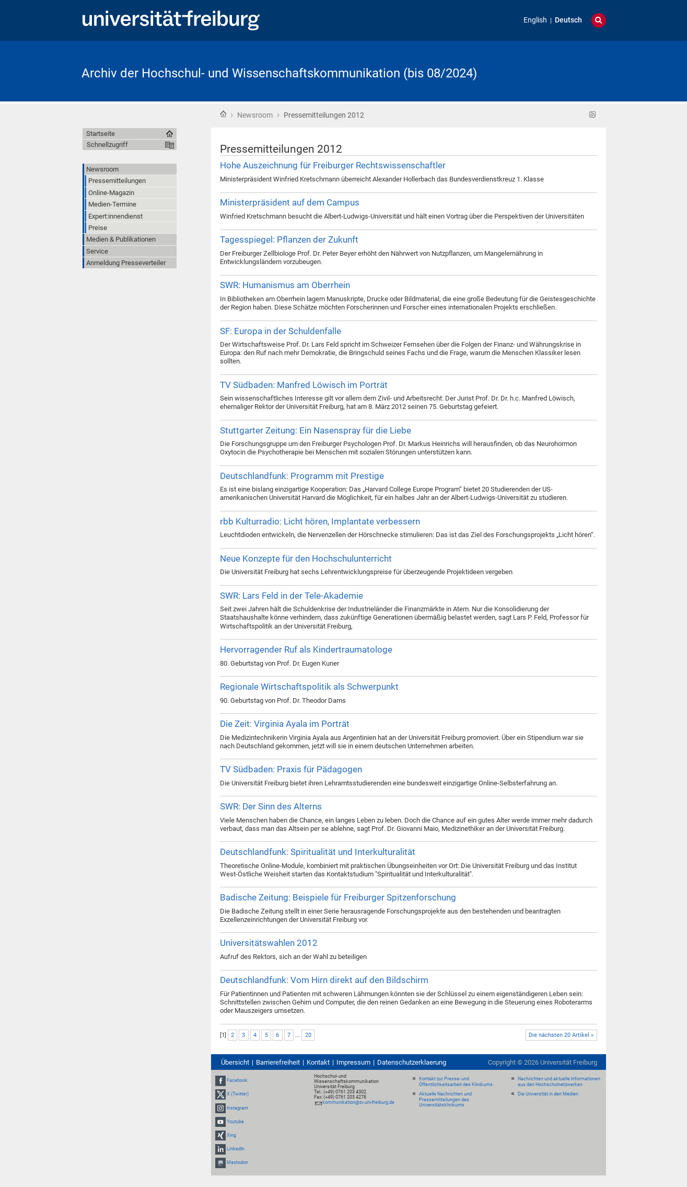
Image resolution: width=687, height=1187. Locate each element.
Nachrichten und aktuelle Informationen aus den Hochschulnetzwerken (559, 1081)
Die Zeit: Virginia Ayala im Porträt (285, 723)
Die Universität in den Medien (548, 1094)
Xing (231, 1135)
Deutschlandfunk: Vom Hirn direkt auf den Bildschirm (324, 980)
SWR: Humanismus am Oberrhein (285, 285)
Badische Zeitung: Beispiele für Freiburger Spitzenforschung (338, 897)
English (535, 20)
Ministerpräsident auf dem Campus (289, 202)
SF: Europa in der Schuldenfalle (280, 331)
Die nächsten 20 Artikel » (561, 1035)
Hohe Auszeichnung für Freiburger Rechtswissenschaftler (333, 165)
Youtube (235, 1121)
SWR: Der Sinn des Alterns (271, 806)
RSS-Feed (592, 115)
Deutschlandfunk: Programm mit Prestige (302, 476)
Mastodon (237, 1163)
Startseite (223, 114)
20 (308, 1035)
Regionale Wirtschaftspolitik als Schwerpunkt (309, 686)
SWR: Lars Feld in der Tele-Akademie (291, 595)
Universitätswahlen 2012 (269, 943)
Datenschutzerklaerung (411, 1062)
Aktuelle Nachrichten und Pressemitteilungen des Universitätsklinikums (445, 1099)
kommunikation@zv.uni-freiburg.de (358, 1102)
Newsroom (255, 115)
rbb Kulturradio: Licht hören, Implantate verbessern (320, 521)
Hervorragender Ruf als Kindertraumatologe (306, 649)
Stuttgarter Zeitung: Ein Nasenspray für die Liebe (315, 430)
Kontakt (318, 1062)
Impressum (353, 1062)
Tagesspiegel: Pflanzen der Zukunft (289, 239)
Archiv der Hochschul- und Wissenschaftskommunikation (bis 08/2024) (279, 73)
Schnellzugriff (107, 145)
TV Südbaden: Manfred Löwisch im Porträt (304, 385)
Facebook (237, 1080)
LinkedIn (235, 1148)
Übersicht (235, 1062)
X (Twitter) (238, 1094)
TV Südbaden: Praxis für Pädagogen (291, 769)
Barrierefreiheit (278, 1062)
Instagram (237, 1108)
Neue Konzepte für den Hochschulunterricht (306, 558)
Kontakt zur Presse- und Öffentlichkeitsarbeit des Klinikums (456, 1081)
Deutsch (568, 20)
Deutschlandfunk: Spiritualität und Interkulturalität (317, 852)
